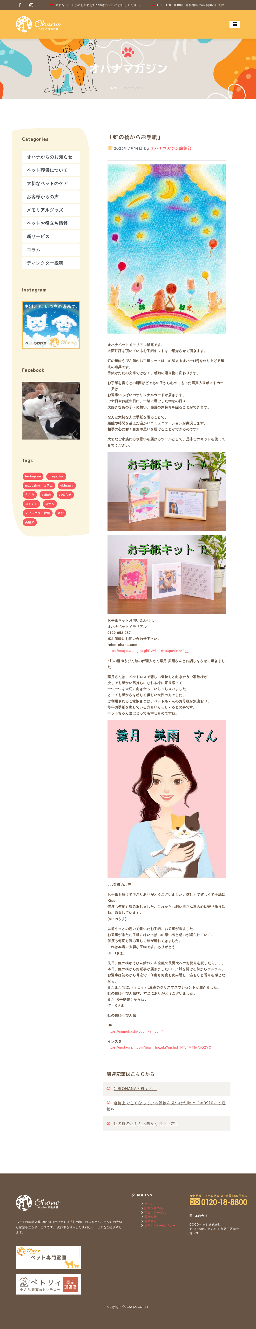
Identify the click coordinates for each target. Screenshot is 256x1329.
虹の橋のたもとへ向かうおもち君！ (146, 1123)
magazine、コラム (39, 485)
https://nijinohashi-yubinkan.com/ (135, 1031)
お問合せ (150, 1221)
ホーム (148, 1204)
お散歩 (46, 494)
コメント (31, 504)
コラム (33, 249)
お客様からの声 (43, 196)
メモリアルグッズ (45, 210)
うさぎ (29, 494)
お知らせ (65, 494)
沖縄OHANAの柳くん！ (135, 1089)
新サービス (38, 236)
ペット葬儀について (47, 170)
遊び (61, 513)
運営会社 (150, 1217)
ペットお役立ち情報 (47, 223)
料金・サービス (154, 1212)
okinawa (66, 485)
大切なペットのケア (47, 183)
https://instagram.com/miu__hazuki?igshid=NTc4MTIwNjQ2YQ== (162, 1047)
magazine (56, 476)
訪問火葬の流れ (154, 1208)
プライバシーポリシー (159, 1225)
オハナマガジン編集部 (170, 148)
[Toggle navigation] (234, 24)
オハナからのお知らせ (50, 157)
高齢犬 (29, 522)
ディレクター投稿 (45, 263)
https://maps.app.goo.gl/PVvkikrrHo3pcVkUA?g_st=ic (152, 651)
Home (113, 88)
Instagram (33, 476)
